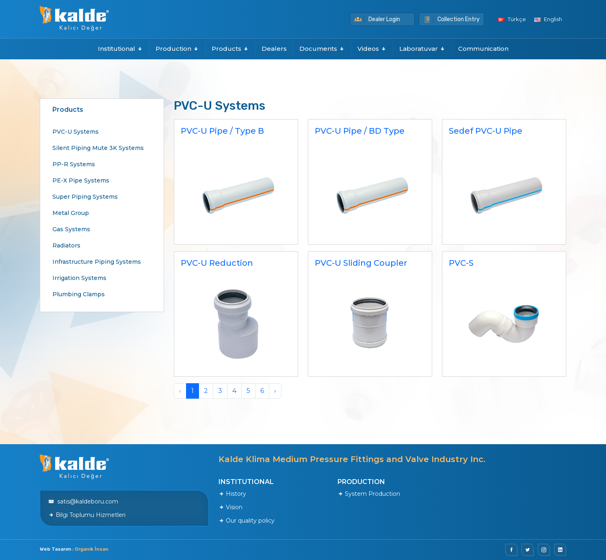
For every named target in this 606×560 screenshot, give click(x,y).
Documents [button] (322, 48)
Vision (230, 507)
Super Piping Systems (85, 196)
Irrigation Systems (79, 278)
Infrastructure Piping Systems (96, 261)
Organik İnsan (91, 549)
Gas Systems (71, 229)
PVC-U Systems (75, 131)
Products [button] (230, 48)
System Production (369, 493)
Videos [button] (372, 48)
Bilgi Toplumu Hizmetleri (87, 515)
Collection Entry (451, 19)
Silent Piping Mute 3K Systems (98, 148)
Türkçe (512, 19)
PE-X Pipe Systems (80, 180)
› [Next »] (275, 391)
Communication (483, 48)
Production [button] (177, 48)
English (548, 19)
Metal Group (70, 213)
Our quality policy (247, 520)
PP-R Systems (73, 164)
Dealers (274, 48)
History (232, 493)
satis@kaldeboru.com (83, 501)
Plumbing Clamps (78, 294)
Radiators (66, 245)
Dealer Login (377, 19)
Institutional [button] (120, 48)
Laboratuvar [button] (422, 48)
